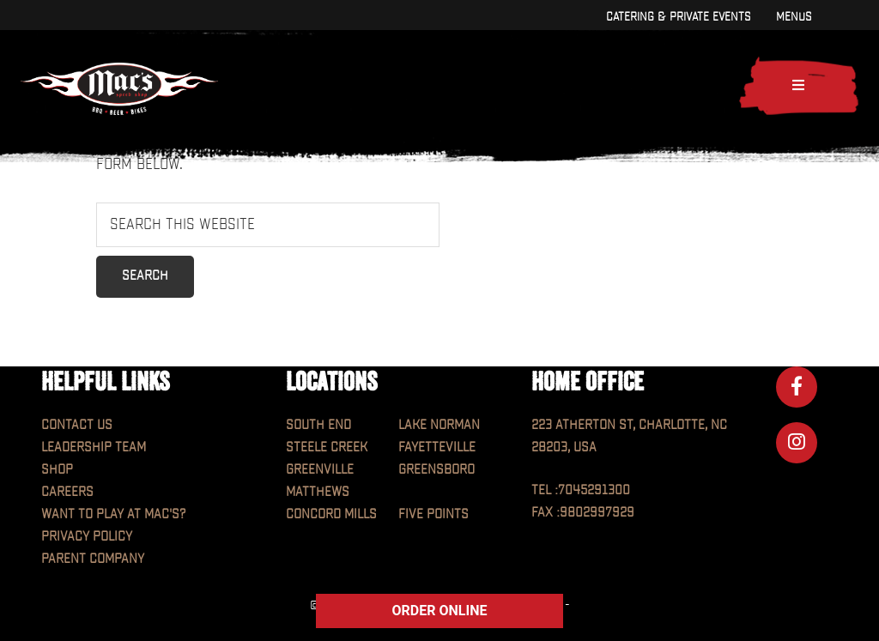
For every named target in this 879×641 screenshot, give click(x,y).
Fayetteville (437, 447)
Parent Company (92, 559)
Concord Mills (331, 514)
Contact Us (76, 425)
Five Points (433, 514)
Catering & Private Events (678, 16)
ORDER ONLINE (440, 610)
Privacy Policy (86, 537)
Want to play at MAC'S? (113, 514)
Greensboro (436, 470)
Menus (793, 16)
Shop (57, 470)
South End (318, 425)
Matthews (317, 492)
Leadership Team (93, 447)
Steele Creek (326, 447)
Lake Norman (439, 425)
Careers (67, 492)
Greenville (320, 470)
